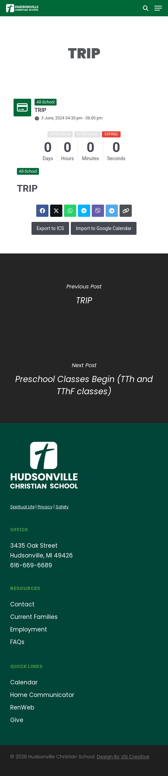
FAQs (17, 642)
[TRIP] (84, 295)
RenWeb (22, 707)
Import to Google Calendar (103, 228)
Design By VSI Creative (123, 756)
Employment (28, 629)
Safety (62, 507)
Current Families (34, 617)
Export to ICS (50, 228)
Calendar (24, 682)
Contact (22, 604)
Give (16, 720)
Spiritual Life (22, 507)
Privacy (45, 507)
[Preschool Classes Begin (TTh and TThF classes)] (84, 380)
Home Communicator (42, 695)
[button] (158, 8)
